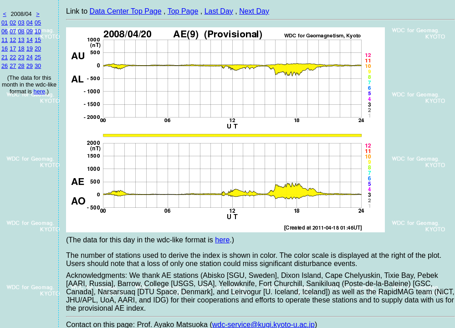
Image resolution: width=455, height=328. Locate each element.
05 (38, 22)
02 (13, 22)
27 (13, 65)
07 (13, 31)
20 (38, 48)
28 (21, 65)
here (40, 91)
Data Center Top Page (126, 11)
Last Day (218, 11)
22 (13, 57)
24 (29, 57)
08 (21, 31)
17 (13, 48)
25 (38, 57)
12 (13, 39)
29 (29, 65)
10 (38, 31)
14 (29, 39)
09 (29, 31)
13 (21, 39)
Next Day (254, 11)
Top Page (183, 11)
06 (4, 31)
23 (21, 57)
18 (21, 48)
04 (29, 22)
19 (29, 48)
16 (4, 48)
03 (21, 22)
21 (4, 57)
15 (38, 39)
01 (4, 22)
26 (4, 65)
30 (38, 65)
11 (4, 39)
